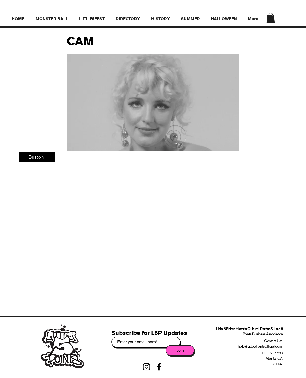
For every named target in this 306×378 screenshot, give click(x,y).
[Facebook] (159, 367)
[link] (270, 18)
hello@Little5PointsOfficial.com (260, 346)
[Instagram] (146, 367)
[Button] (37, 157)
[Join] (180, 350)
